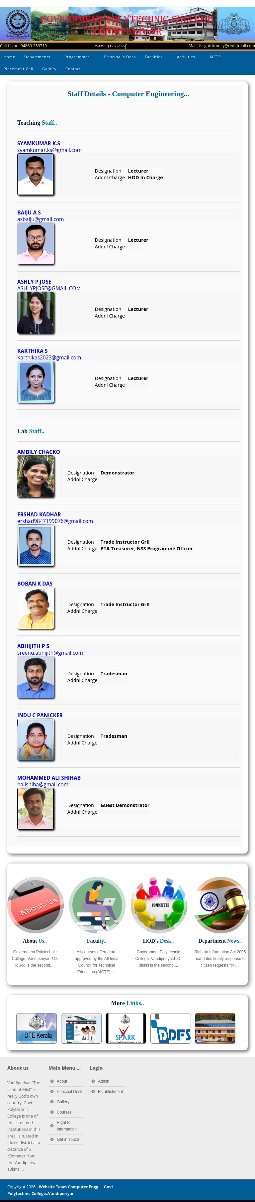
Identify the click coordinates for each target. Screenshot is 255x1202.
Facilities (154, 58)
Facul (97, 941)
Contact (73, 68)
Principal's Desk (120, 56)
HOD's (158, 941)
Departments (38, 58)
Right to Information (67, 1126)
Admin (103, 1081)
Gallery (49, 68)
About (35, 941)
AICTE (215, 58)
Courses (64, 1112)
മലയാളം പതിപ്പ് (110, 45)
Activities (186, 58)
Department (220, 941)
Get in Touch (68, 1139)
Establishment (110, 1091)
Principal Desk (69, 1091)
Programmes (78, 58)
